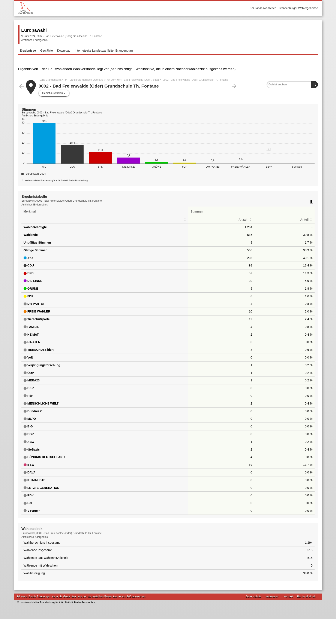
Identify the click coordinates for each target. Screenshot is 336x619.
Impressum (272, 596)
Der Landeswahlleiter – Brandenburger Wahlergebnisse (283, 8)
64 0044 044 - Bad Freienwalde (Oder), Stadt (133, 79)
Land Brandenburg (50, 79)
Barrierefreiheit (306, 596)
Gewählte (46, 50)
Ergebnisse (28, 50)
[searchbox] (292, 84)
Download (63, 50)
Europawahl (34, 30)
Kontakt (288, 596)
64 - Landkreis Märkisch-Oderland (84, 79)
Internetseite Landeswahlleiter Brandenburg (104, 50)
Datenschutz (253, 596)
